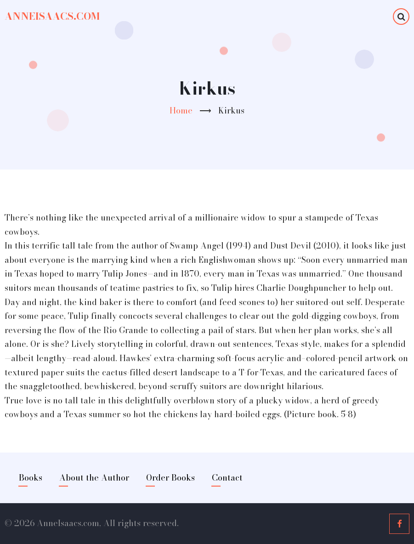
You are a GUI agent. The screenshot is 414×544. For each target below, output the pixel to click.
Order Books (170, 477)
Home (181, 110)
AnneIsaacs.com (52, 16)
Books (30, 477)
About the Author (94, 477)
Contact (227, 477)
